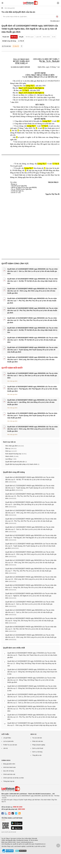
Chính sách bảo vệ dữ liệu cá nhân (13, 778)
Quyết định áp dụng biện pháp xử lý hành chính (21, 464)
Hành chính (9, 456)
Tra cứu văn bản (37, 738)
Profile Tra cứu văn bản (10, 745)
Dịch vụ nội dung (37, 752)
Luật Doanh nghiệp (19, 846)
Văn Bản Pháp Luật (7, 846)
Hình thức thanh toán (9, 767)
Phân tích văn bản (37, 741)
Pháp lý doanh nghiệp (38, 745)
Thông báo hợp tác (8, 781)
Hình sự (8, 451)
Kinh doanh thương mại (13, 454)
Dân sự (7, 448)
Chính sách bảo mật (9, 774)
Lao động (8, 459)
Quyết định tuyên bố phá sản (15, 461)
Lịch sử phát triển (8, 741)
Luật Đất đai (29, 846)
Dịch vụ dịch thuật (37, 748)
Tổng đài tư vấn (37, 755)
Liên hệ (5, 748)
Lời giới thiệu (7, 738)
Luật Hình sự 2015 (39, 846)
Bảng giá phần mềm (9, 764)
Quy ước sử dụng (8, 771)
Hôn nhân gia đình (12, 381)
